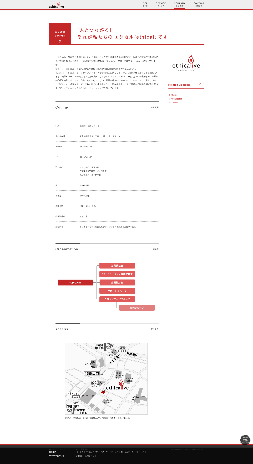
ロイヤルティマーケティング (132, 452)
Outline (174, 95)
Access (174, 103)
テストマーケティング (109, 452)
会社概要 (79, 456)
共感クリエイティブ (90, 452)
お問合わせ (90, 456)
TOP (77, 452)
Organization (176, 99)
